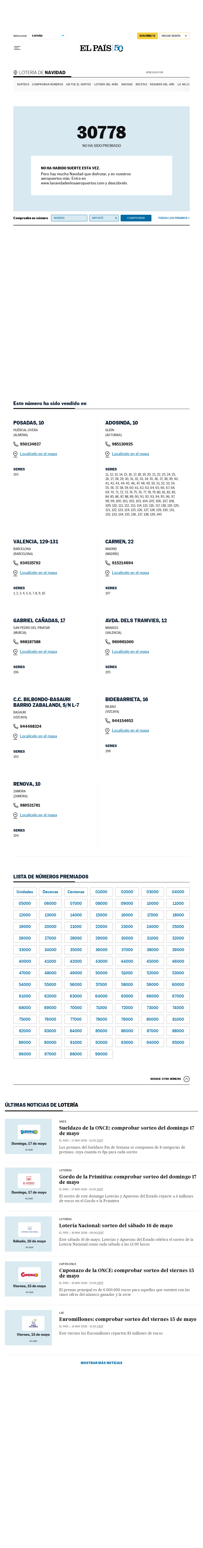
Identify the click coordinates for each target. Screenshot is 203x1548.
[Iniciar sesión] (174, 36)
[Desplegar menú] (17, 48)
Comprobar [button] (136, 217)
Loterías (65, 1170)
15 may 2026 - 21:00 (87, 1283)
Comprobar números (47, 84)
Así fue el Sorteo (78, 84)
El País (63, 1140)
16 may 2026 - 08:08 (88, 1232)
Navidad (127, 84)
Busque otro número (165, 1079)
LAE (61, 1313)
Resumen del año (162, 84)
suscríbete (147, 35)
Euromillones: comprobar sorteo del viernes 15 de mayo (127, 1319)
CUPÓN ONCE (67, 1264)
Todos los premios (172, 217)
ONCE (62, 1121)
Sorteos (23, 84)
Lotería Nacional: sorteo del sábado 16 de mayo (116, 1226)
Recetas (141, 84)
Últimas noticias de (41, 1105)
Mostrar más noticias (101, 1363)
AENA (177, 72)
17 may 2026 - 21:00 (87, 1140)
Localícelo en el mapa (38, 453)
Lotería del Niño (106, 84)
